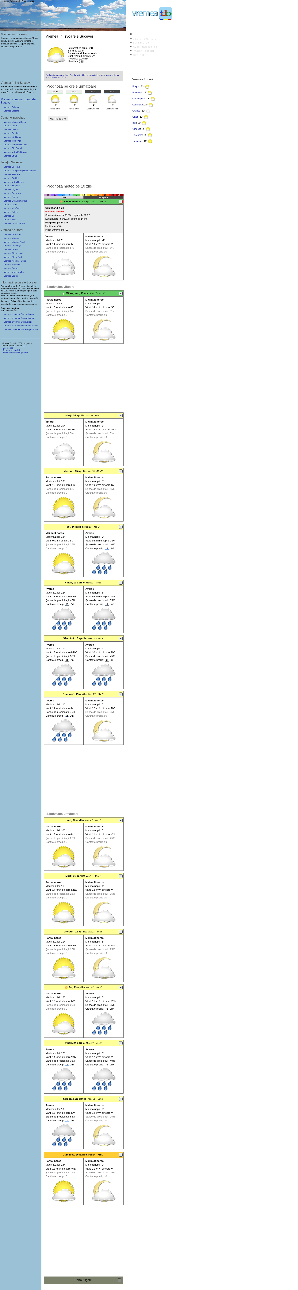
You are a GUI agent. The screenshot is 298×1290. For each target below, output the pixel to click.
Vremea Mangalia (12, 265)
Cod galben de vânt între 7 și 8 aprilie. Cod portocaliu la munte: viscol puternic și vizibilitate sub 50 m (82, 76)
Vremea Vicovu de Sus (14, 223)
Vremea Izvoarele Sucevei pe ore (19, 318)
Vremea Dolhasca (12, 193)
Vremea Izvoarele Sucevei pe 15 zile (21, 329)
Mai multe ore (58, 118)
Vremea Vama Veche (14, 272)
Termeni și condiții (11, 350)
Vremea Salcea (11, 212)
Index (137, 34)
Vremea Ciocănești (13, 148)
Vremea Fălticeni (12, 174)
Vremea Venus (11, 276)
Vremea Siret (10, 216)
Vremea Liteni (10, 204)
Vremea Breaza (11, 129)
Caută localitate (145, 38)
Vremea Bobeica (11, 107)
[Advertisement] (83, 151)
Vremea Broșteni (12, 185)
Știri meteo (141, 42)
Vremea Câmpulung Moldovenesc (20, 170)
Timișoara (137, 141)
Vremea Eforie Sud (13, 257)
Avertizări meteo (145, 46)
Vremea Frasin (11, 197)
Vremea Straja (10, 156)
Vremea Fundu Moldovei (15, 144)
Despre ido (8, 348)
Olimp (23, 261)
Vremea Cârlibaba (12, 137)
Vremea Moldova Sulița (15, 122)
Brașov (135, 86)
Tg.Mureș (137, 135)
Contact (138, 55)
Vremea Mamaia (11, 238)
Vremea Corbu (10, 249)
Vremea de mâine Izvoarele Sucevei (21, 325)
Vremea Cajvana (12, 189)
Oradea (136, 129)
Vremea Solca (10, 219)
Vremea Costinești (12, 246)
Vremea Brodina (11, 111)
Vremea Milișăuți (11, 208)
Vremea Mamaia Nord (14, 242)
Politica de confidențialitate (15, 352)
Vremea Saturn (11, 268)
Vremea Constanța (12, 234)
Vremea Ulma (10, 125)
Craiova (136, 110)
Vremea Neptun (11, 261)
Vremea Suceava (12, 167)
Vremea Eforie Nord (13, 253)
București (137, 92)
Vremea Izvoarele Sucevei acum (19, 314)
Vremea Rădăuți (11, 178)
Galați (135, 117)
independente (29, 304)
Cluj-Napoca (138, 98)
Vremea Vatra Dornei (14, 182)
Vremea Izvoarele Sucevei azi (18, 322)
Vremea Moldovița (12, 141)
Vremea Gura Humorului (15, 201)
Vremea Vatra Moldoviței (15, 152)
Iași (134, 123)
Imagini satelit (143, 50)
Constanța (137, 104)
